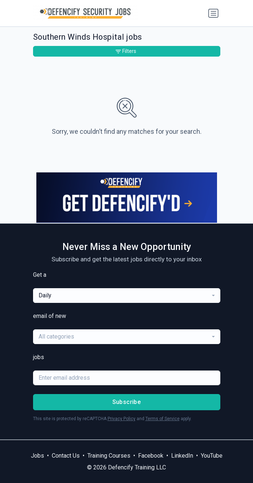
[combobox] (126, 295)
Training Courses (108, 455)
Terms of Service (162, 418)
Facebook (150, 455)
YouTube (212, 455)
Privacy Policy (121, 418)
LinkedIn (182, 455)
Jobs (37, 455)
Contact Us (66, 455)
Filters (126, 51)
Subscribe (126, 401)
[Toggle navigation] (213, 13)
